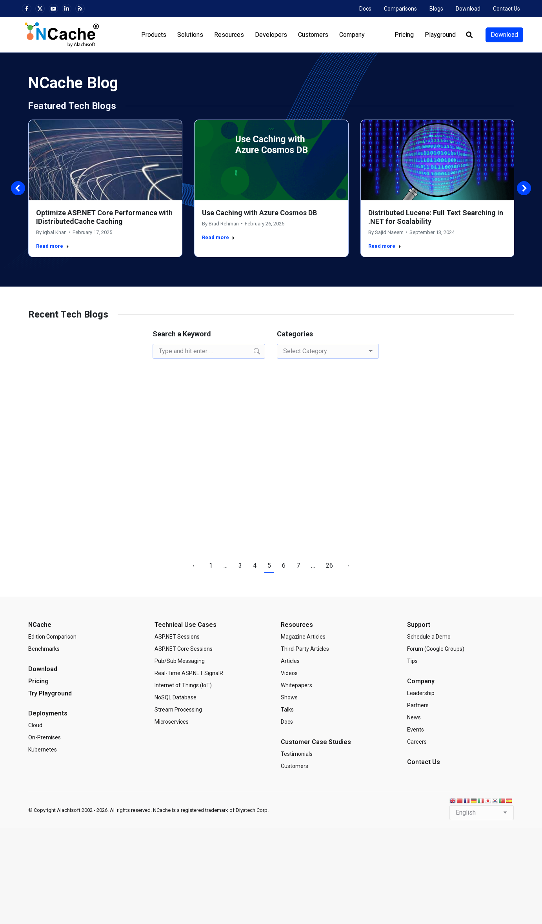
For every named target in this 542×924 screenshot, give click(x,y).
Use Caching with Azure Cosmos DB (259, 213)
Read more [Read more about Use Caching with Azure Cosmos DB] (218, 237)
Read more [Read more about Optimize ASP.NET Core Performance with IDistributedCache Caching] (52, 246)
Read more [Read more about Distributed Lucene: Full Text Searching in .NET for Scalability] (384, 246)
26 (329, 565)
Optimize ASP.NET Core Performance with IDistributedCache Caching (104, 217)
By (51, 232)
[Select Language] (481, 812)
